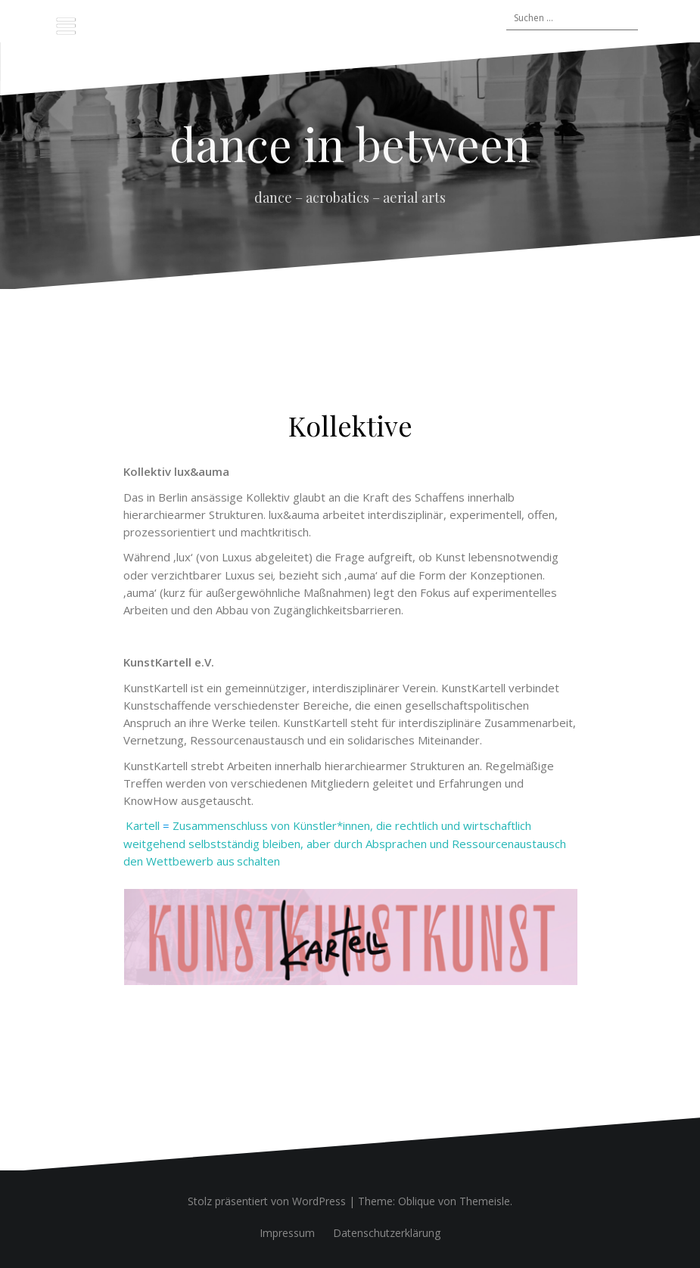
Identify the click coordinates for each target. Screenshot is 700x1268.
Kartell (143, 825)
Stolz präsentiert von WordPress (267, 1201)
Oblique (416, 1201)
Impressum (287, 1233)
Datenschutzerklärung (386, 1233)
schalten (258, 861)
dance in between (350, 143)
